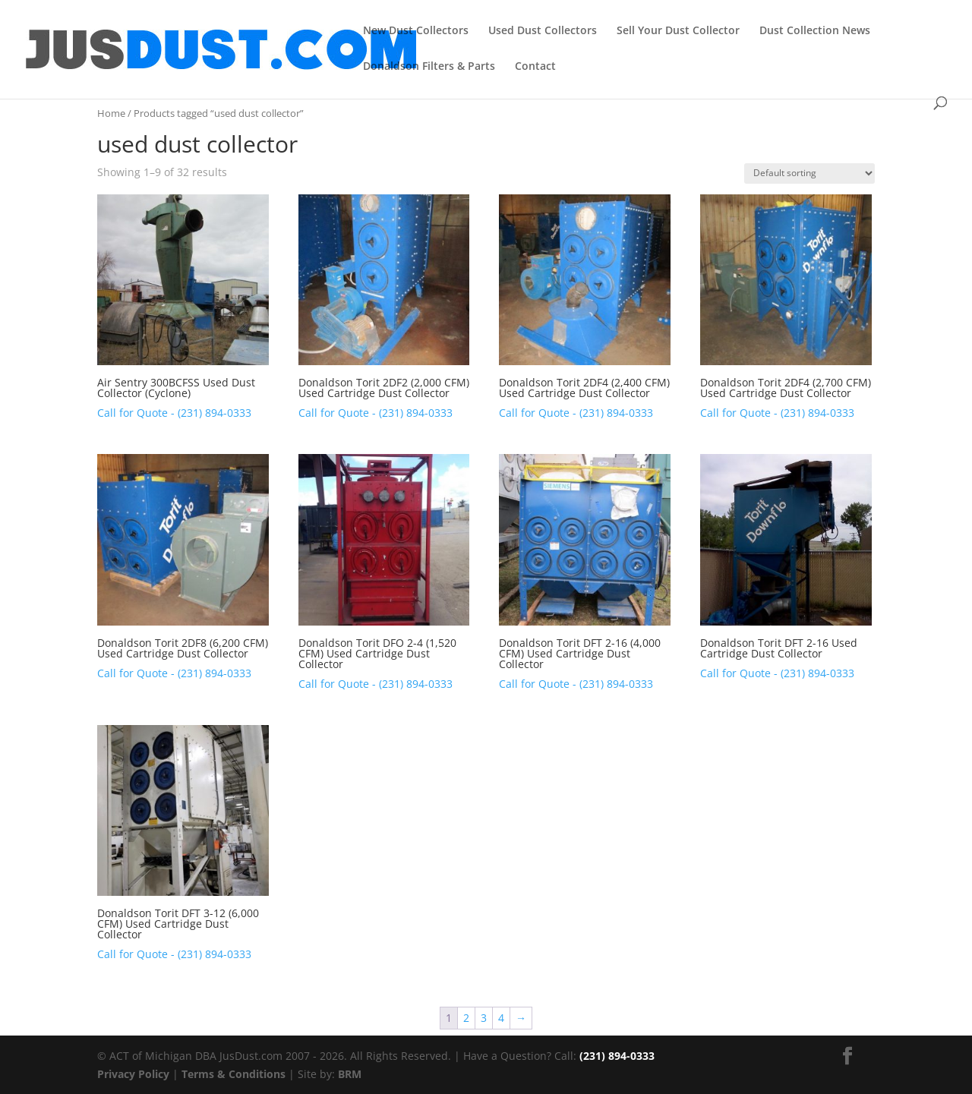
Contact (535, 67)
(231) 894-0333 (617, 1055)
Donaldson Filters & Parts (429, 67)
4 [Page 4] (501, 1017)
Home (111, 113)
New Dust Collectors (416, 31)
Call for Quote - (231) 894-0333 (174, 412)
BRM (349, 1074)
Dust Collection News (814, 31)
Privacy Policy (133, 1074)
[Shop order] (809, 173)
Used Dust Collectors (542, 31)
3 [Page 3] (484, 1017)
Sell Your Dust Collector (678, 31)
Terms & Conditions (233, 1074)
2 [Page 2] (466, 1017)
